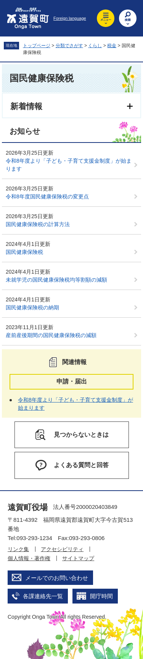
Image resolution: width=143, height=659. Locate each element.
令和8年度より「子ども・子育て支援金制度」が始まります (69, 165)
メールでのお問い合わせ (56, 578)
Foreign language (69, 18)
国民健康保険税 (24, 252)
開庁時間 (101, 596)
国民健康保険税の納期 (32, 307)
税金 (111, 45)
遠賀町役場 (28, 507)
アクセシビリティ (62, 549)
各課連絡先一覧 (43, 596)
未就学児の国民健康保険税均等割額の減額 (56, 280)
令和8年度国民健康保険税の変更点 (47, 196)
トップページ (36, 45)
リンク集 (18, 549)
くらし (95, 45)
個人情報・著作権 (29, 558)
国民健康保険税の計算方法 (38, 224)
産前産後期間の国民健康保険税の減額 (51, 335)
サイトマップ (78, 558)
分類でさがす (69, 45)
